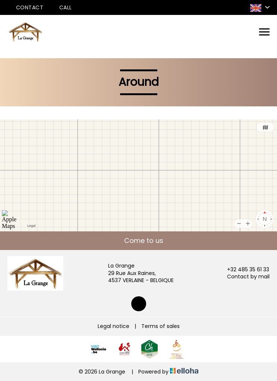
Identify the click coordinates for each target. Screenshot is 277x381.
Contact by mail (244, 276)
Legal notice (113, 326)
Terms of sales (160, 326)
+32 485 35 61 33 (243, 269)
